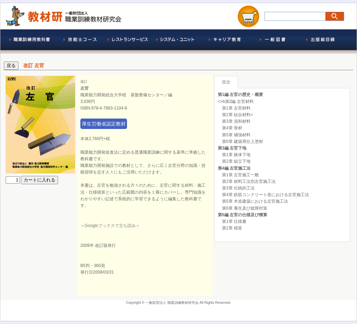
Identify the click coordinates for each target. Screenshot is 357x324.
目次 (226, 82)
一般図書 (275, 41)
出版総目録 (323, 41)
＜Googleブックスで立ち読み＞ (110, 225)
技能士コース (80, 41)
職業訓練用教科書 (31, 41)
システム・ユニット (177, 41)
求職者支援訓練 (226, 41)
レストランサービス (128, 41)
